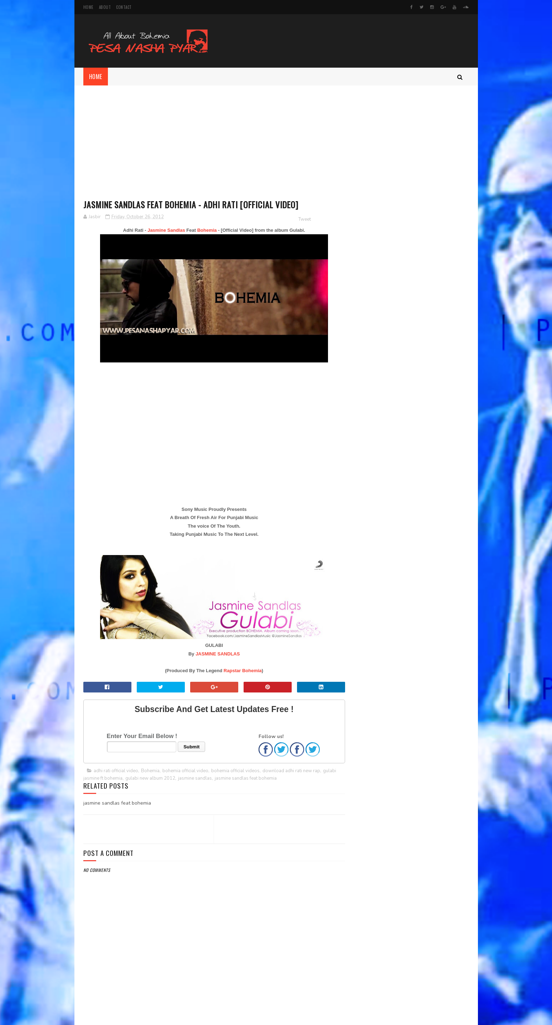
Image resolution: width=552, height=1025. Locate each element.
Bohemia (204, 230)
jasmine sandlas (195, 778)
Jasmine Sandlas (164, 230)
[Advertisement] (276, 139)
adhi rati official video (116, 771)
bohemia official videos (235, 771)
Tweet (299, 219)
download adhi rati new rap (291, 771)
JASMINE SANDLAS (215, 654)
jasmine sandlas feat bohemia (246, 778)
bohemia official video (185, 771)
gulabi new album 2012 (150, 778)
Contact (124, 7)
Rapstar (229, 670)
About (105, 7)
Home (88, 7)
